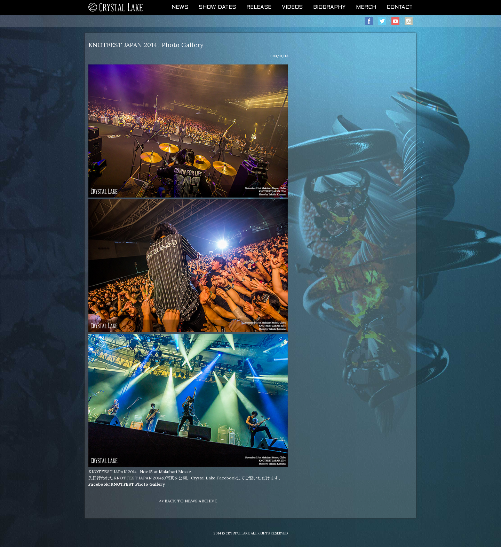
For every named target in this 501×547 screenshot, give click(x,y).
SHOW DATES (217, 7)
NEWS (180, 7)
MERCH (366, 7)
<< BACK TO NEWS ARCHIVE (188, 500)
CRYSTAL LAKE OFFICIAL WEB (115, 7)
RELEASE (258, 7)
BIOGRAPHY (329, 7)
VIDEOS (292, 7)
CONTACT (400, 7)
